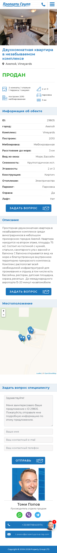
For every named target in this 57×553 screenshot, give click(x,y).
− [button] (3, 315)
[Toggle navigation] (52, 5)
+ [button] (3, 311)
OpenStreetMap (50, 373)
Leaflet (38, 373)
